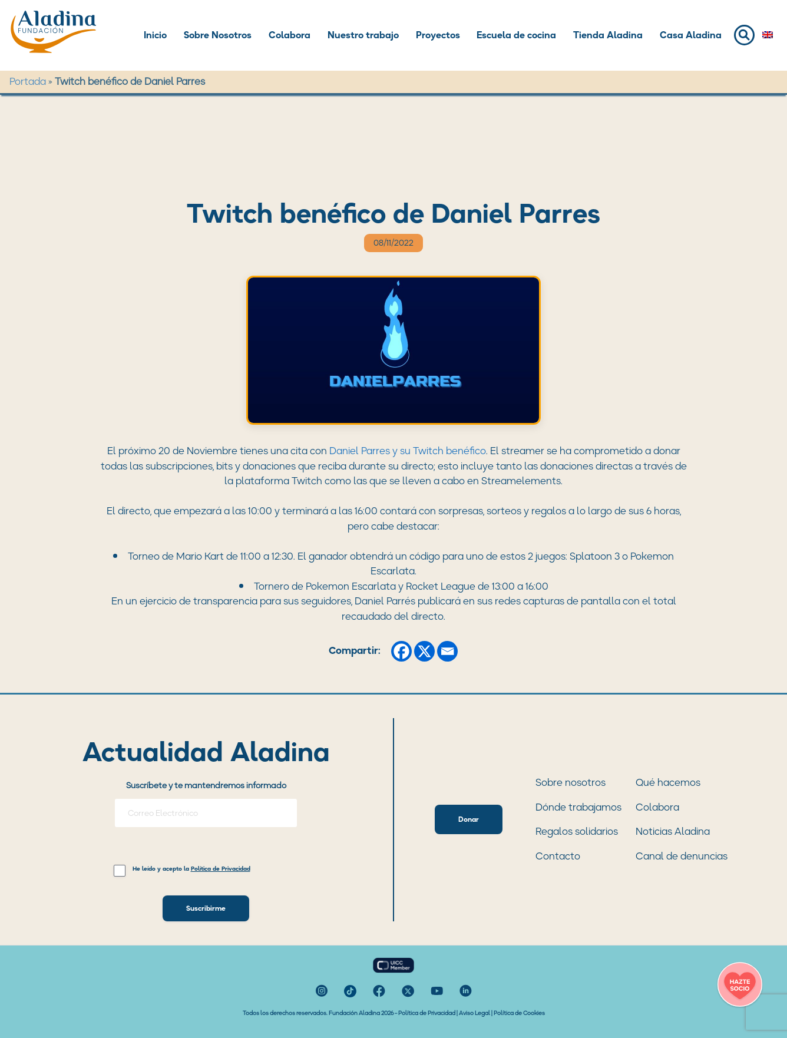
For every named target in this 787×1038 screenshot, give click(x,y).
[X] (424, 651)
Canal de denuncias (682, 856)
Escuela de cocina (516, 34)
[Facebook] (401, 651)
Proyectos (438, 34)
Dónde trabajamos (578, 807)
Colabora (289, 34)
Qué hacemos (668, 782)
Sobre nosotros (570, 782)
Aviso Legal (474, 1013)
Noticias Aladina (673, 831)
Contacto (557, 856)
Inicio (155, 34)
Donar (468, 819)
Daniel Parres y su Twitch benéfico (407, 450)
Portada (27, 81)
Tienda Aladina (608, 34)
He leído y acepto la (191, 869)
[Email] (447, 651)
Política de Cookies (519, 1013)
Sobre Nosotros (218, 34)
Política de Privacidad (426, 1013)
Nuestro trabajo (363, 34)
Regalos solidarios (576, 831)
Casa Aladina (691, 34)
